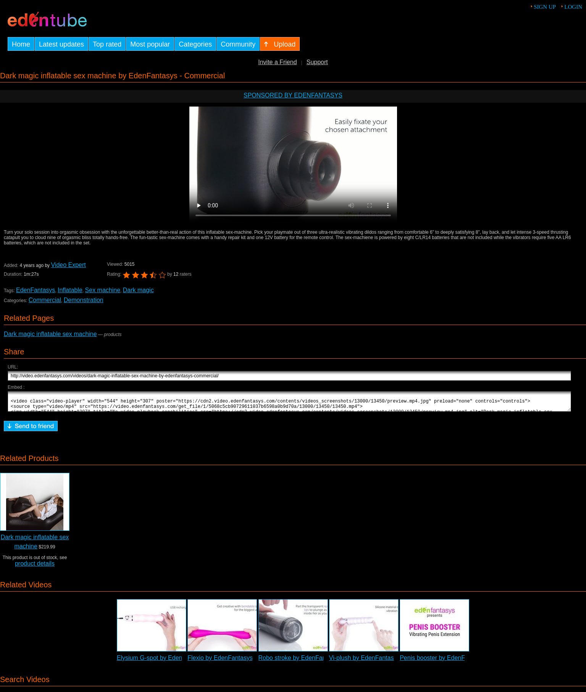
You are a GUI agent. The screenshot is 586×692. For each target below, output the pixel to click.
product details (35, 567)
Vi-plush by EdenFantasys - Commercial (383, 661)
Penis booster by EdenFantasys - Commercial (462, 661)
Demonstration (83, 300)
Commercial (45, 300)
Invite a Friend (277, 62)
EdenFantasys (35, 290)
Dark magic (138, 290)
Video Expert (68, 265)
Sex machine (103, 290)
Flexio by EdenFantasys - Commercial (239, 661)
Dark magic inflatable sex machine (50, 334)
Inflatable (70, 290)
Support (317, 62)
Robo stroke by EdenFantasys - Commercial (318, 661)
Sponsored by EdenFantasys (293, 95)
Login (573, 7)
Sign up (545, 7)
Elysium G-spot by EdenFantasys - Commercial (181, 661)
